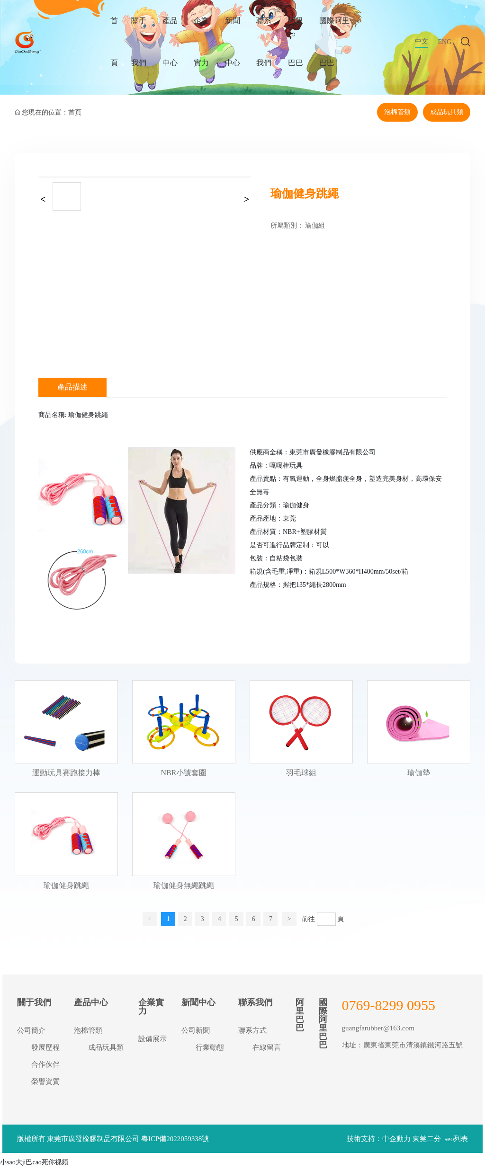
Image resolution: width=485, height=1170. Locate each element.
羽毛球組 (301, 775)
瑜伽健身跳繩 (66, 887)
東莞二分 (427, 1141)
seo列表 (456, 1141)
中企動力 (396, 1141)
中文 (421, 46)
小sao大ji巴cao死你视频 (34, 1164)
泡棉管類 (397, 113)
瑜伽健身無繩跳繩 (183, 887)
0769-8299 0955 (389, 1007)
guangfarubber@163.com (378, 1030)
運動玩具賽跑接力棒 (66, 775)
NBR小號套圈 (184, 775)
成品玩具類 (446, 113)
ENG (444, 47)
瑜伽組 (315, 227)
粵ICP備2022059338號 (175, 1141)
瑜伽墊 (418, 775)
